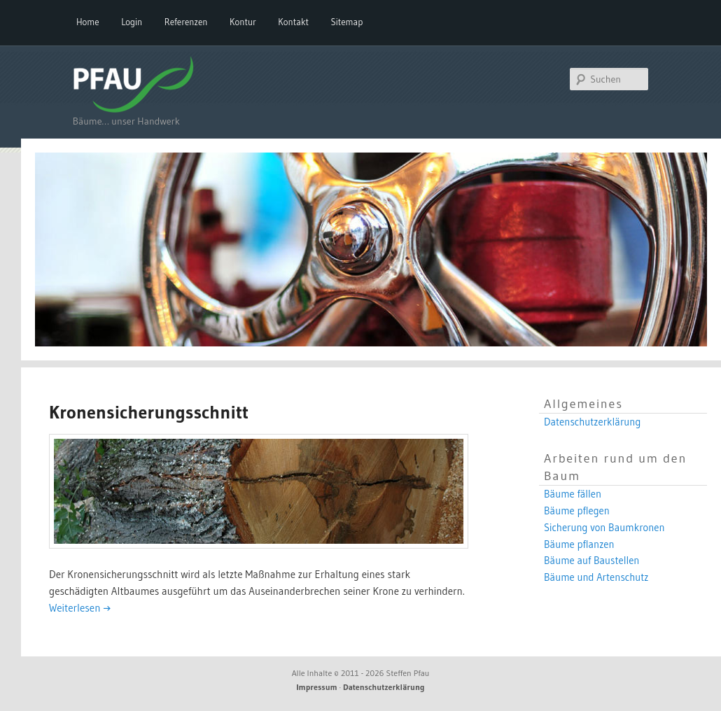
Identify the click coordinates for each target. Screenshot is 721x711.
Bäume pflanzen (579, 544)
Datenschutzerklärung (592, 422)
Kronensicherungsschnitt (148, 412)
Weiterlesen (80, 607)
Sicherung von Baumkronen (604, 527)
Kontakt (293, 21)
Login (131, 21)
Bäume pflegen (577, 511)
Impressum (317, 687)
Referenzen (186, 21)
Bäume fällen (572, 494)
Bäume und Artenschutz (596, 577)
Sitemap (347, 21)
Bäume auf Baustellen (591, 560)
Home (87, 21)
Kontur (243, 21)
